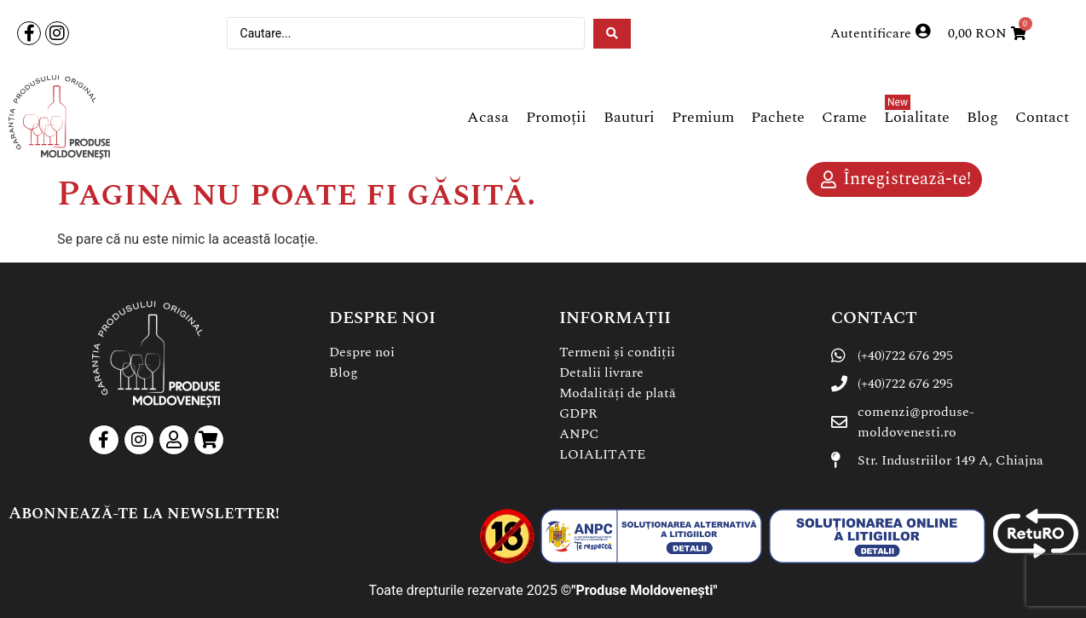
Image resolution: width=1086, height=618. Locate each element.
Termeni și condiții (617, 352)
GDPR (578, 413)
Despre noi (362, 352)
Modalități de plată (617, 393)
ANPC (579, 434)
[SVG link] (59, 117)
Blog (343, 372)
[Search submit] (612, 34)
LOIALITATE (602, 454)
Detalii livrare (601, 372)
